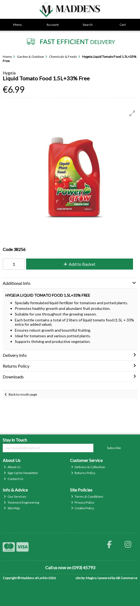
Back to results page (23, 394)
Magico (91, 578)
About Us (12, 467)
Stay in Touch (15, 439)
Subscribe (114, 448)
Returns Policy (83, 473)
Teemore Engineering (21, 502)
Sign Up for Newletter (21, 473)
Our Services (15, 496)
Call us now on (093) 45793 (70, 567)
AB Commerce (126, 578)
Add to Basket (79, 264)
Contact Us (13, 479)
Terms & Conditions (87, 496)
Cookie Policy (82, 508)
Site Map (12, 508)
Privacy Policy (82, 502)
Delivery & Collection (88, 467)
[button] (132, 113)
